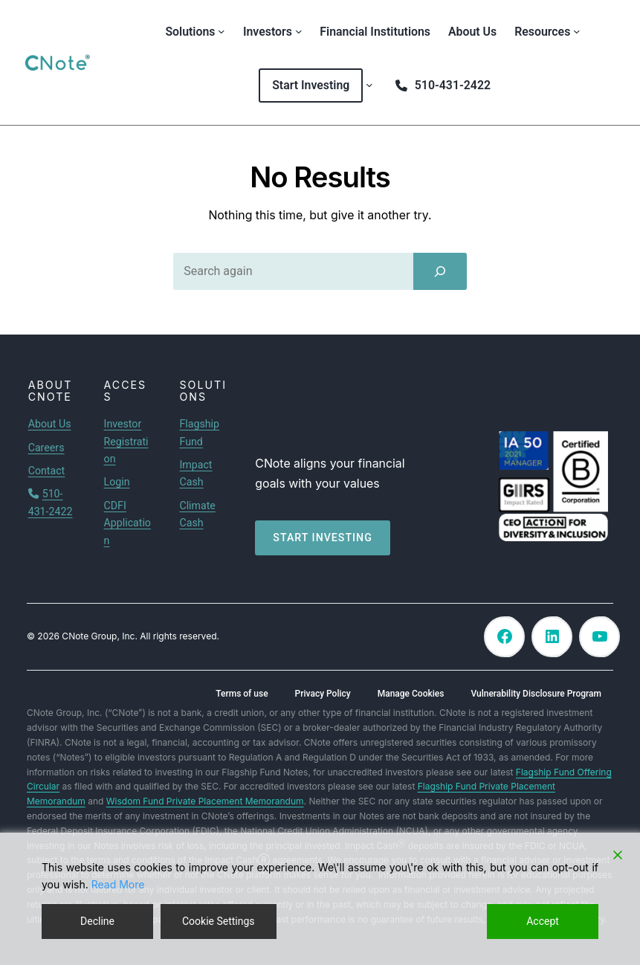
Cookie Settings (218, 921)
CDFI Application (127, 523)
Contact (46, 471)
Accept (542, 921)
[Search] (440, 271)
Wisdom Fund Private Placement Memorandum (205, 801)
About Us (49, 424)
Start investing (322, 537)
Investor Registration (126, 441)
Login (117, 482)
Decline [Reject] (97, 921)
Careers (46, 448)
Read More (118, 884)
